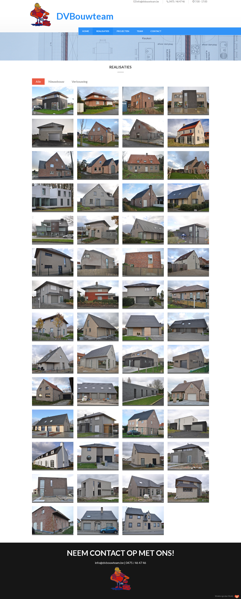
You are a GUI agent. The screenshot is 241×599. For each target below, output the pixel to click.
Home (85, 31)
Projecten (123, 31)
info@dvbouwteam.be (148, 1)
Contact (155, 31)
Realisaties (102, 31)
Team (140, 31)
